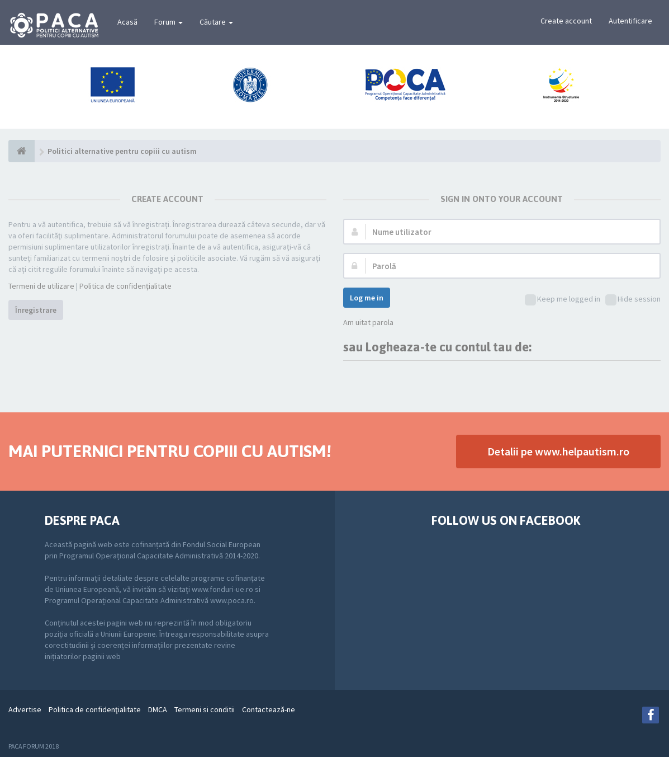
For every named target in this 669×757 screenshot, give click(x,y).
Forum (168, 22)
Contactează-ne (268, 709)
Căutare (216, 22)
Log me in (366, 298)
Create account (566, 21)
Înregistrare (35, 310)
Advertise (24, 709)
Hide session (633, 299)
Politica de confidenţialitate (125, 286)
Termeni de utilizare (41, 286)
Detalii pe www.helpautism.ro (558, 451)
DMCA (157, 709)
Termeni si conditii (204, 709)
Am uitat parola (368, 322)
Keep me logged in (562, 299)
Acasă (127, 22)
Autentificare (630, 21)
